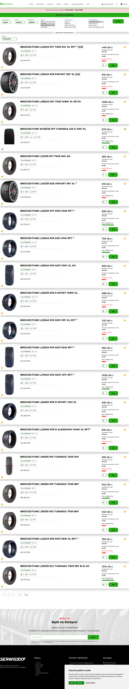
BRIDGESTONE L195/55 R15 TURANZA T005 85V (49, 511)
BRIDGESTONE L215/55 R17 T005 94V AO (45, 156)
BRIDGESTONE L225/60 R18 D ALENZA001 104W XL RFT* (55, 429)
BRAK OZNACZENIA (48, 22)
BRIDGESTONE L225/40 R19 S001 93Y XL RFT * (49, 320)
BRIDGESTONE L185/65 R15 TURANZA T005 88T (49, 484)
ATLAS (70, 22)
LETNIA (48, 23)
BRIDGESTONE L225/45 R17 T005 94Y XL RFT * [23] (51, 46)
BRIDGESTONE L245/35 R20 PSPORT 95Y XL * (48, 183)
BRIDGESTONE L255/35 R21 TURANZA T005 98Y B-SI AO (55, 566)
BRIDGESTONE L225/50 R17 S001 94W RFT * (47, 210)
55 (20, 595)
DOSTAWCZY (96, 23)
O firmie (31, 4)
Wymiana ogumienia (77, 4)
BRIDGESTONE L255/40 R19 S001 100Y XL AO (48, 265)
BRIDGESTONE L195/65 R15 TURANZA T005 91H (49, 456)
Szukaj (118, 21)
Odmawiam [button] (80, 683)
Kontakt (66, 4)
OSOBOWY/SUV (96, 22)
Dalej (26, 595)
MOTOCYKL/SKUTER (96, 27)
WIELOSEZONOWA (48, 25)
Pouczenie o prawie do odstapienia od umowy (81, 663)
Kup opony (50, 4)
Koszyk (124, 4)
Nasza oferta (40, 4)
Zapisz (93, 637)
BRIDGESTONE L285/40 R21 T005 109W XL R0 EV (50, 101)
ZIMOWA (48, 27)
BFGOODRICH (70, 25)
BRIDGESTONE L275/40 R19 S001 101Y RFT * (47, 374)
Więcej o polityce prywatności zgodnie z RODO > (42, 642)
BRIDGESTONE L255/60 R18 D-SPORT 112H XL (48, 402)
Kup (113, 65)
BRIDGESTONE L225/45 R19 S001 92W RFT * (47, 347)
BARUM (70, 23)
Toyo (87, 4)
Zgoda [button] (72, 683)
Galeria (58, 4)
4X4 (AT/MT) (96, 25)
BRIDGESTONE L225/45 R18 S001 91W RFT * (47, 238)
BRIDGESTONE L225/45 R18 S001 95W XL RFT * (49, 538)
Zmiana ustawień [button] (90, 683)
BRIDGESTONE (70, 27)
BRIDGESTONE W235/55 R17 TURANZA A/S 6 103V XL (53, 128)
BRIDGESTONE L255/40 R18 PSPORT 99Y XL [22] (50, 74)
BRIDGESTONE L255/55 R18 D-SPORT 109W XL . (49, 292)
